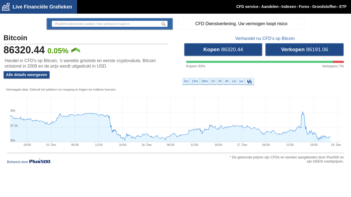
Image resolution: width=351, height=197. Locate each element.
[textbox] (102, 24)
